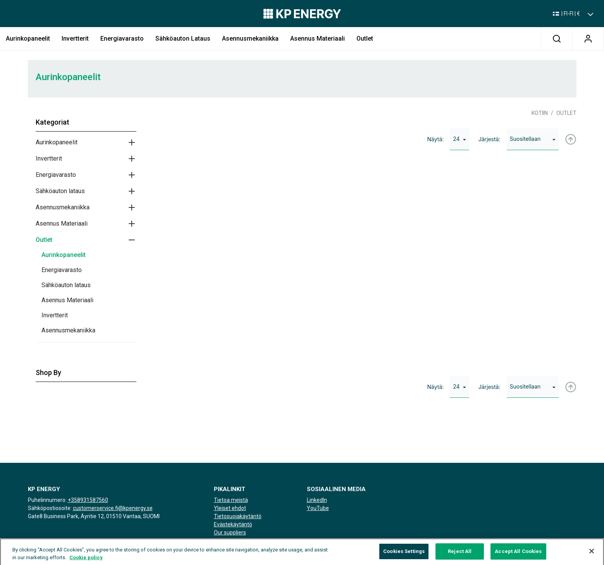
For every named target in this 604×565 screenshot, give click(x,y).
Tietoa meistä (231, 500)
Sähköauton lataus (182, 38)
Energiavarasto (122, 38)
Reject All (459, 555)
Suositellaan (533, 138)
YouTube (318, 508)
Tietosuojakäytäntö (238, 516)
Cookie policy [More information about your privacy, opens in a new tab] (86, 562)
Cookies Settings (404, 555)
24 (459, 138)
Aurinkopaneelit (28, 38)
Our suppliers (230, 532)
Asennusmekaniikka (250, 38)
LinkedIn (317, 500)
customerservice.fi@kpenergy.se (113, 508)
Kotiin (540, 113)
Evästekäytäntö (233, 524)
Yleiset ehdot (230, 508)
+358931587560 (88, 500)
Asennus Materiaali (317, 38)
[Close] (591, 555)
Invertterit (75, 38)
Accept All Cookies (518, 555)
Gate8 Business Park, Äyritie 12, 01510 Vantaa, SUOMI (94, 516)
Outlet (364, 38)
